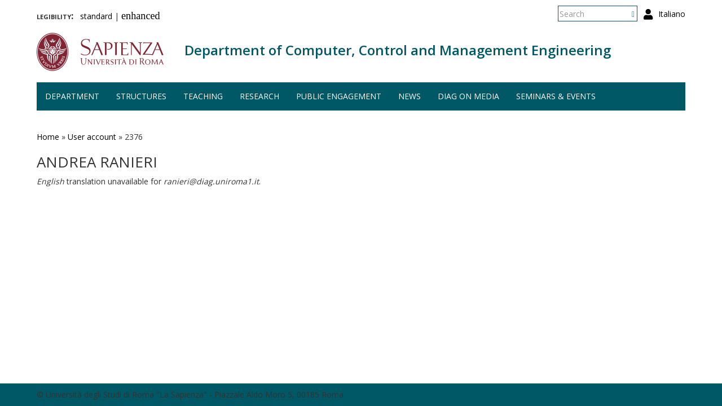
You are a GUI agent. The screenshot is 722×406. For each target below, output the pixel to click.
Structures (141, 96)
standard (96, 16)
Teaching (203, 96)
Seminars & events (556, 96)
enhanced (140, 15)
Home (48, 136)
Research (259, 96)
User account (92, 136)
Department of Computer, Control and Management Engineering (397, 50)
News (409, 96)
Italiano (671, 13)
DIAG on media (468, 96)
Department (72, 96)
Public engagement (338, 96)
